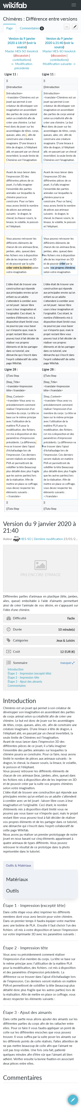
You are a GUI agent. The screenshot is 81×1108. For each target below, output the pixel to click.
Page (9, 28)
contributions (21, 60)
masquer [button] (65, 663)
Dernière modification (48, 539)
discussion (21, 55)
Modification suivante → (59, 64)
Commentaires (29, 28)
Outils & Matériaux (18, 865)
